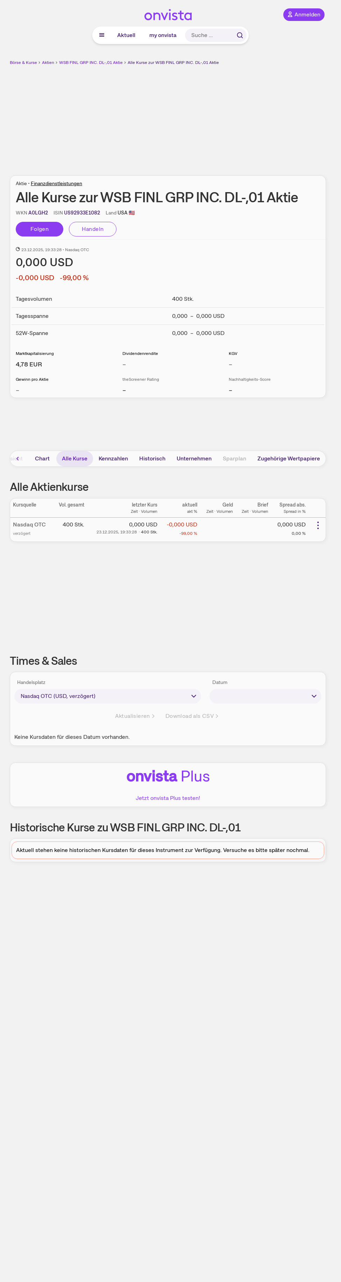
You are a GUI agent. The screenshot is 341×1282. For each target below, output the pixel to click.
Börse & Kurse (23, 62)
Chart (42, 458)
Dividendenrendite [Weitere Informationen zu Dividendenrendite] (140, 353)
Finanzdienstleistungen (56, 183)
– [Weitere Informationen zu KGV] (230, 364)
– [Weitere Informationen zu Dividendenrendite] (124, 364)
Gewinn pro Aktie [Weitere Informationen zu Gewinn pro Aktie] (32, 379)
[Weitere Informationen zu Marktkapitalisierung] (29, 364)
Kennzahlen (113, 458)
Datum (219, 682)
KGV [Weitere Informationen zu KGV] (233, 353)
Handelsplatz (31, 682)
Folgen (39, 229)
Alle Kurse (74, 458)
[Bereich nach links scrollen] (18, 458)
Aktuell (126, 35)
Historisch (152, 458)
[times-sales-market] (107, 696)
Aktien (48, 62)
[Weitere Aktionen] (318, 525)
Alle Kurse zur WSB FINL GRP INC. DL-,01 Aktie (173, 62)
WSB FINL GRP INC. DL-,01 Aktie (91, 62)
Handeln (93, 229)
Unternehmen (194, 458)
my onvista (163, 35)
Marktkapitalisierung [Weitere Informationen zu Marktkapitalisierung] (35, 353)
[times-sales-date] (265, 696)
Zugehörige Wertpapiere (288, 458)
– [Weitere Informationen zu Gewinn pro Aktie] (17, 390)
